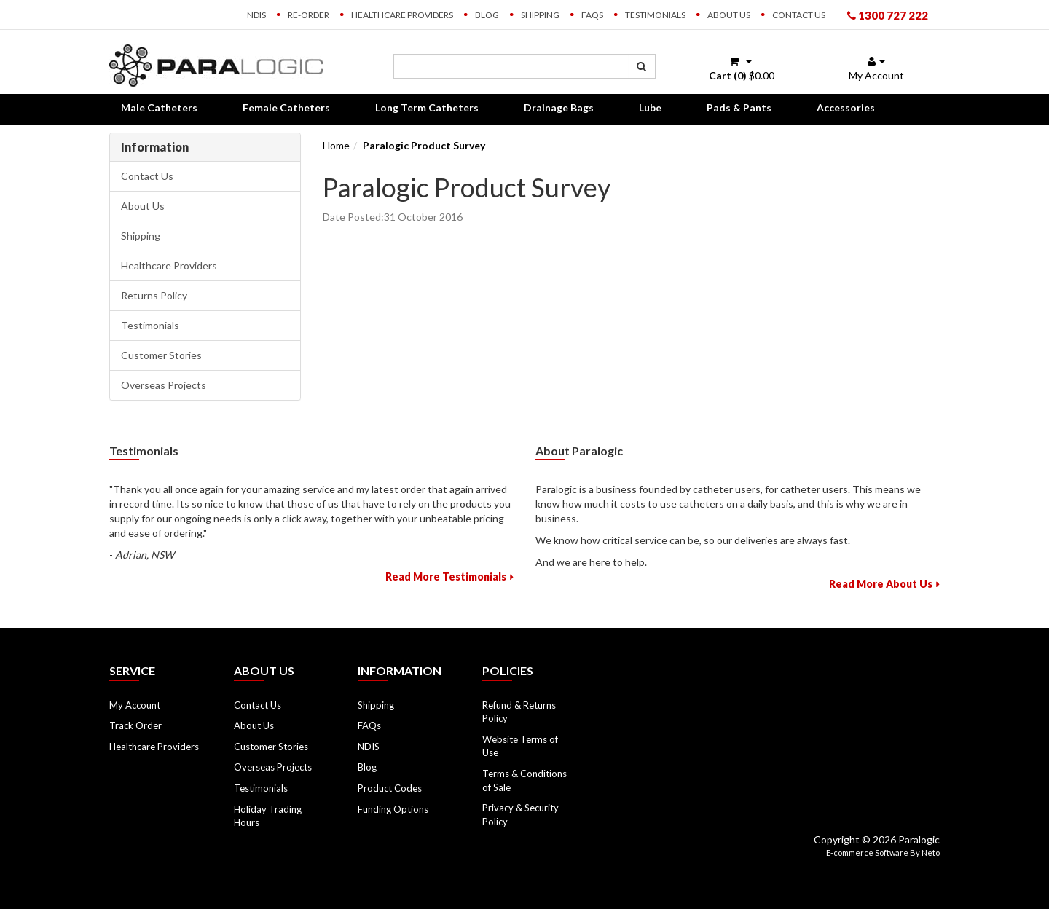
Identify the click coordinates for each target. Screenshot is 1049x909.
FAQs (592, 14)
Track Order (135, 725)
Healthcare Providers (402, 14)
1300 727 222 (887, 15)
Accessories (846, 107)
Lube (650, 107)
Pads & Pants (739, 107)
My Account (134, 705)
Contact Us (798, 14)
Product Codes (390, 788)
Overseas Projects (163, 385)
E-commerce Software (867, 852)
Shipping (540, 14)
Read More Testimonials (445, 576)
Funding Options (393, 809)
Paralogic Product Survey (424, 145)
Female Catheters (286, 107)
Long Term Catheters (427, 107)
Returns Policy (154, 295)
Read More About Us (880, 584)
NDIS (256, 14)
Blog (487, 14)
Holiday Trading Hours (268, 816)
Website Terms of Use (520, 746)
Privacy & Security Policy (520, 814)
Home (336, 145)
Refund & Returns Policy (519, 712)
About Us (728, 14)
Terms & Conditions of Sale (524, 780)
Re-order (308, 14)
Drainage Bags (559, 107)
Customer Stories (161, 355)
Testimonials (655, 14)
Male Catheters (159, 107)
